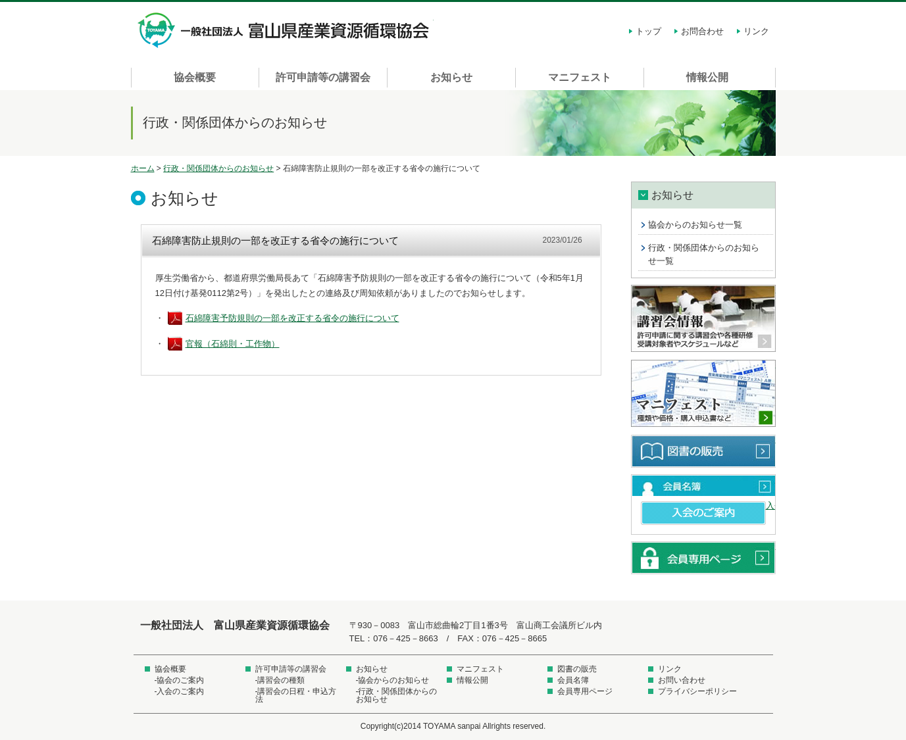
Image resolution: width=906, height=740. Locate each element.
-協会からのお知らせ (393, 680)
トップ (648, 31)
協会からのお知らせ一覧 (695, 225)
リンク (756, 31)
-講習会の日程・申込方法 (296, 695)
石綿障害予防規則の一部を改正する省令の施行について (292, 318)
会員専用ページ (703, 557)
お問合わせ (702, 31)
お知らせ (451, 77)
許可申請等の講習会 (323, 77)
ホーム (143, 168)
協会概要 (195, 77)
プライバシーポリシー (697, 691)
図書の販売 (703, 451)
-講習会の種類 (280, 680)
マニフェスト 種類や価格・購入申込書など (703, 394)
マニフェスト (579, 77)
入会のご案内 (703, 513)
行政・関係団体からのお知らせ (218, 168)
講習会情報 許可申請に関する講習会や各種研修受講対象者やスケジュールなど (703, 319)
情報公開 (707, 77)
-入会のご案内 (180, 691)
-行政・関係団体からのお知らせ (397, 695)
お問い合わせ (681, 680)
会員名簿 (703, 485)
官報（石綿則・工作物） (233, 344)
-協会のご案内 (180, 680)
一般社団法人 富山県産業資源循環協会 (286, 30)
